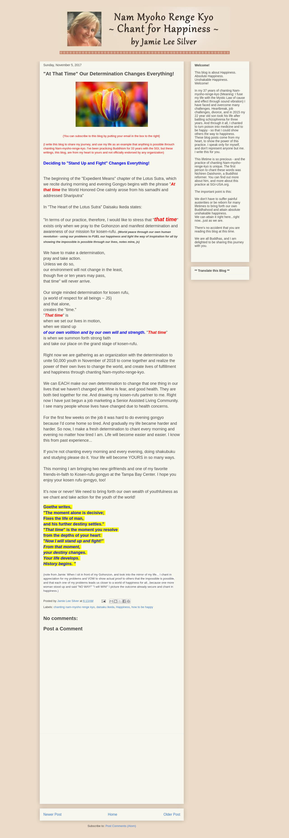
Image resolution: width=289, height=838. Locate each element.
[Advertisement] (111, 768)
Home (112, 814)
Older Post (171, 814)
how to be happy (142, 607)
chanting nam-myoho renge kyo (74, 607)
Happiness (123, 607)
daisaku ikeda (105, 607)
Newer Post (52, 814)
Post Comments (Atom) (120, 826)
